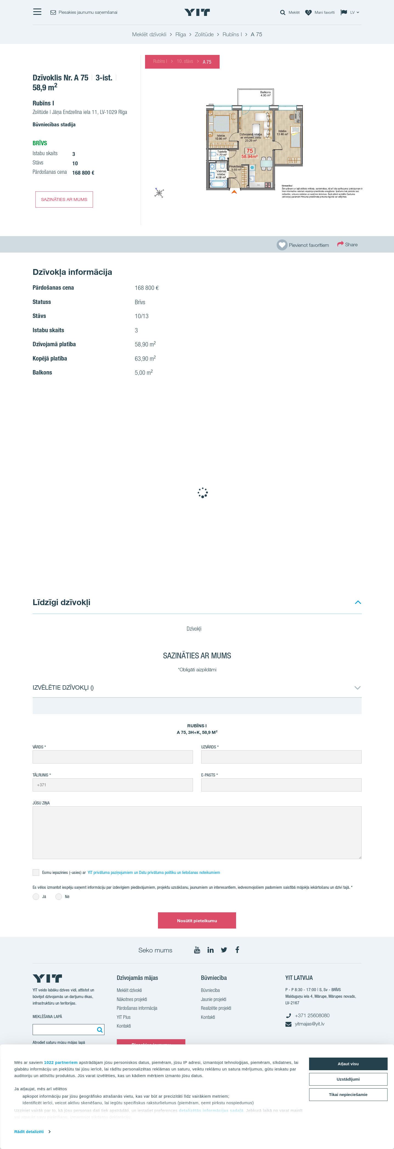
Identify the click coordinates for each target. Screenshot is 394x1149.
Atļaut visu (348, 1063)
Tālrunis (40, 775)
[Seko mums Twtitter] (224, 950)
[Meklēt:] (99, 1029)
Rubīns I (160, 61)
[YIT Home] (197, 12)
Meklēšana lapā (47, 1016)
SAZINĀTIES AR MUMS (64, 199)
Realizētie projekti (216, 1008)
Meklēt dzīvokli (129, 990)
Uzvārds (208, 747)
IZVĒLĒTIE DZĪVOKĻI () (63, 687)
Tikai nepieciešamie (348, 1094)
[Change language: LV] (351, 12)
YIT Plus (124, 1017)
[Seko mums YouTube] (197, 950)
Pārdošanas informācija (137, 1008)
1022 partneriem (61, 1062)
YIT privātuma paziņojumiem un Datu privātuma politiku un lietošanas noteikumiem (154, 872)
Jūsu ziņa (41, 803)
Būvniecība (210, 990)
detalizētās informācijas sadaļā (211, 1110)
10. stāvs (185, 61)
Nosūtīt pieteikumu (197, 920)
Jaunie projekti (213, 999)
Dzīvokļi (197, 629)
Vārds (38, 747)
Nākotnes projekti (132, 999)
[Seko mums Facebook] (237, 950)
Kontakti (124, 1026)
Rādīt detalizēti (29, 1131)
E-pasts (208, 775)
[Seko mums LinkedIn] (210, 950)
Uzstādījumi (348, 1079)
